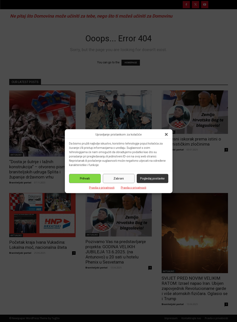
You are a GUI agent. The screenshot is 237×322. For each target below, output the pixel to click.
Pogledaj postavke (152, 178)
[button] (166, 134)
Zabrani (118, 178)
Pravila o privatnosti (102, 187)
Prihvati (85, 178)
